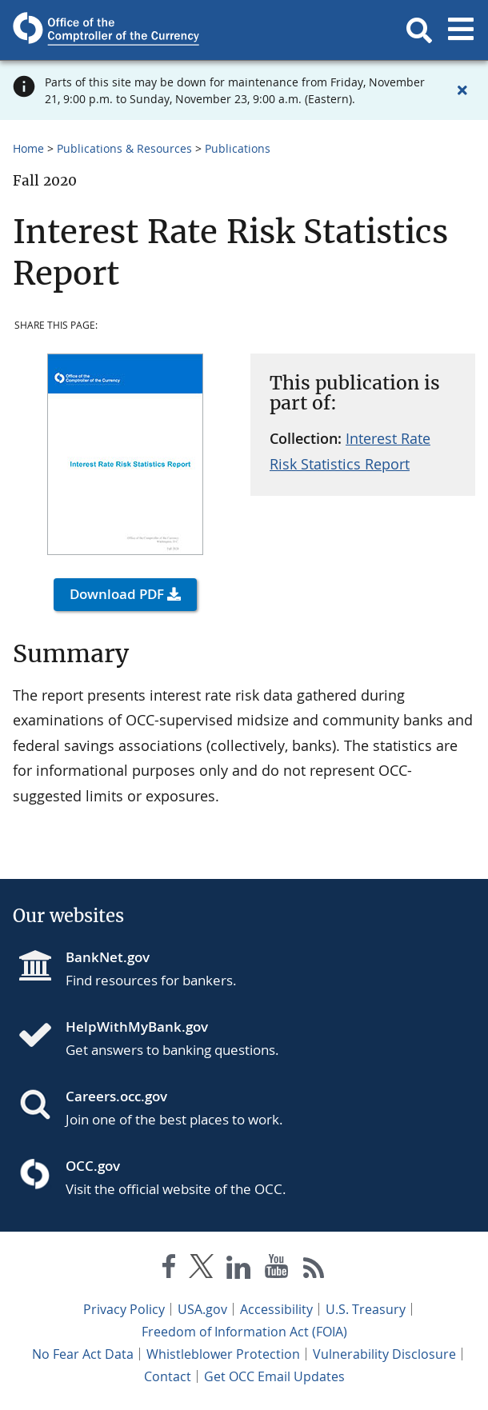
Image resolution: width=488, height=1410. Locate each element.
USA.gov (202, 1309)
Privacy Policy (124, 1309)
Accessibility (276, 1309)
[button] (419, 30)
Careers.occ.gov (116, 1096)
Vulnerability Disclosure (384, 1354)
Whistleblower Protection (223, 1354)
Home (28, 148)
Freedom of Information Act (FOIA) (244, 1331)
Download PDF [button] (117, 594)
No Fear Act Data (83, 1354)
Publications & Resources (124, 148)
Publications (237, 148)
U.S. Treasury (366, 1309)
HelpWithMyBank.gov (137, 1026)
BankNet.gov (108, 957)
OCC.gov (93, 1165)
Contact (167, 1376)
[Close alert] (462, 90)
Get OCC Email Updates (274, 1376)
